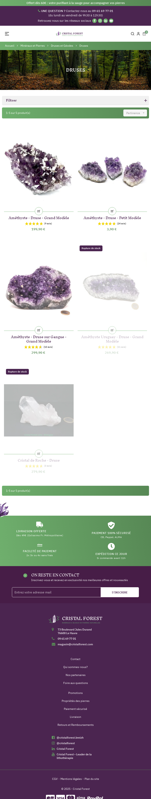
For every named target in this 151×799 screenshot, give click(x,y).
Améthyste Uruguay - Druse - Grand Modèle (112, 338)
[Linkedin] (105, 21)
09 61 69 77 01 (67, 638)
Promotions (75, 693)
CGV (55, 779)
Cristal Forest (65, 749)
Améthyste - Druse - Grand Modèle (39, 217)
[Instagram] (100, 21)
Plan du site (92, 779)
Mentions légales (71, 779)
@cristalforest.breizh (70, 737)
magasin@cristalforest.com (75, 644)
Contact (75, 659)
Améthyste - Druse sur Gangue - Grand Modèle (38, 338)
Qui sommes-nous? (75, 667)
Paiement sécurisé (75, 709)
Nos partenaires (76, 675)
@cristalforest (66, 743)
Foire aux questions (75, 683)
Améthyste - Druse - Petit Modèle (112, 217)
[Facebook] (94, 21)
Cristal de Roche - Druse (39, 459)
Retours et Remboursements (75, 725)
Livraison (75, 717)
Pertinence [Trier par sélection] (136, 112)
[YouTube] (111, 21)
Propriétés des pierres (76, 701)
